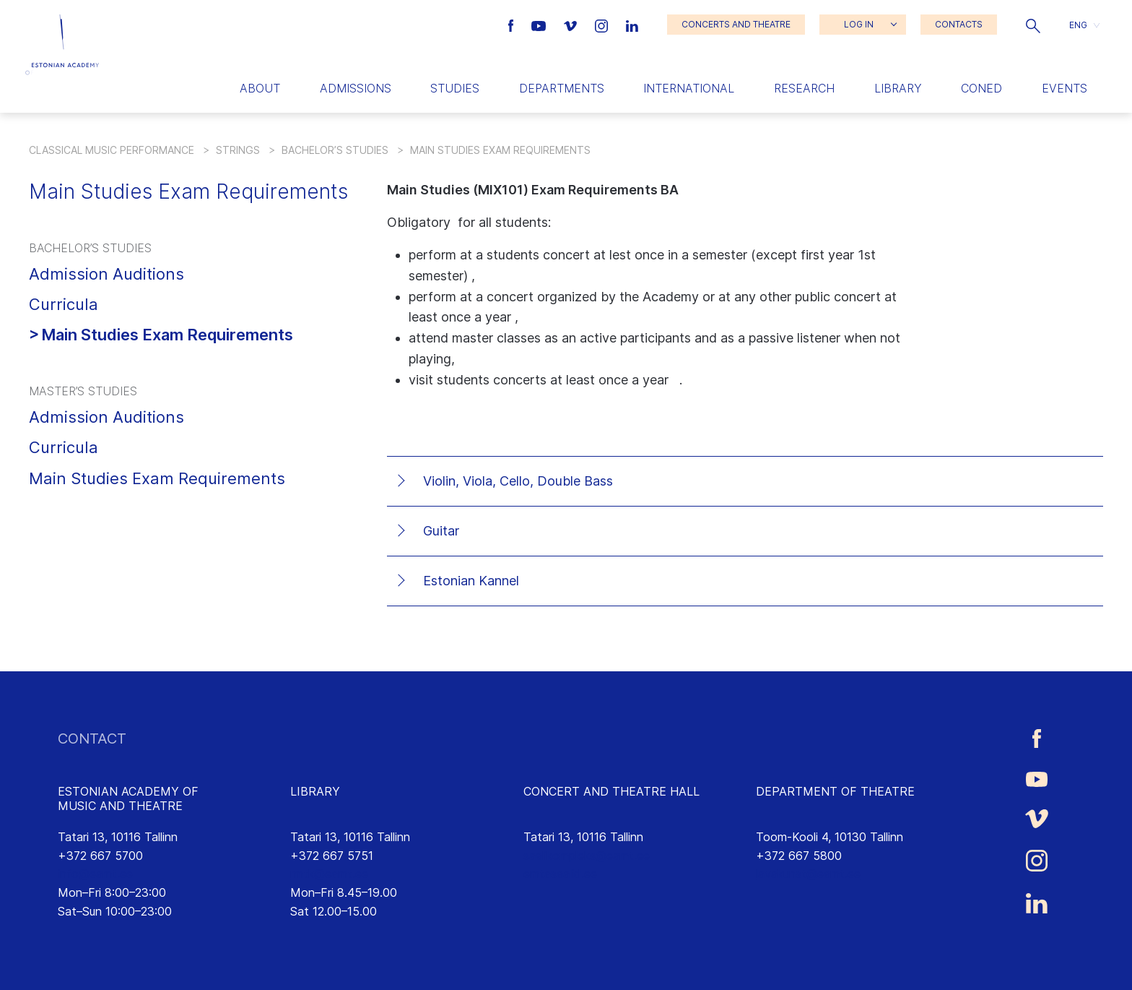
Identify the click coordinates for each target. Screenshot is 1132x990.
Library (898, 88)
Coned (981, 88)
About (260, 88)
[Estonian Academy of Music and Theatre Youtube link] (540, 24)
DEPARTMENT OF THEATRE (835, 791)
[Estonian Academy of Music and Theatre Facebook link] (513, 24)
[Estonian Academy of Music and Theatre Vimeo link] (572, 24)
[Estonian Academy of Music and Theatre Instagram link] (603, 24)
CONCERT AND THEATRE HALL (611, 791)
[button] (1033, 24)
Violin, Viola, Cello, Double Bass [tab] (518, 480)
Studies (454, 88)
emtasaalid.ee (560, 873)
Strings (238, 150)
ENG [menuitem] (1078, 24)
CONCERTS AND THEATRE (736, 24)
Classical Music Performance (111, 150)
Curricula (63, 304)
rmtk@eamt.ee (329, 873)
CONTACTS (959, 24)
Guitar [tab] (441, 530)
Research (804, 88)
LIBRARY (315, 791)
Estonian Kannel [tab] (471, 580)
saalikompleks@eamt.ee (586, 855)
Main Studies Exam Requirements (167, 334)
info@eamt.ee (95, 873)
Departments (561, 88)
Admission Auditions (106, 273)
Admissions (355, 88)
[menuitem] (1084, 25)
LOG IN (859, 24)
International (688, 88)
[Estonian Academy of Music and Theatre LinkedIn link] (632, 24)
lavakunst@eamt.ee (808, 873)
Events (1064, 88)
